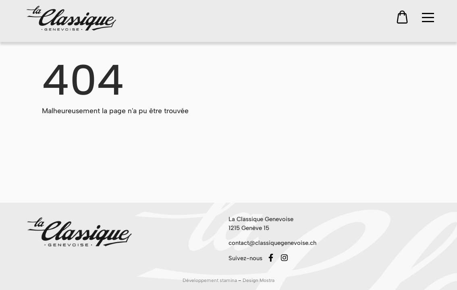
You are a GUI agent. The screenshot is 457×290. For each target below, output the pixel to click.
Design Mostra (258, 280)
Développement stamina (210, 280)
